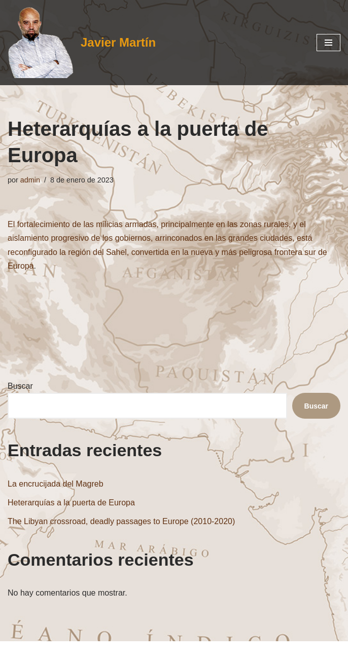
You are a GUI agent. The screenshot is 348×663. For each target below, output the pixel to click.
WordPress (222, 652)
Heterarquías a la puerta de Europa (71, 502)
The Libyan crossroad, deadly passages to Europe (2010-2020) (121, 521)
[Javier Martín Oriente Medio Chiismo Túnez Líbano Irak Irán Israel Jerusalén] (82, 42)
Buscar (20, 386)
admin (30, 180)
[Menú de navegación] (328, 42)
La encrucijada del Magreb (55, 484)
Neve (115, 652)
